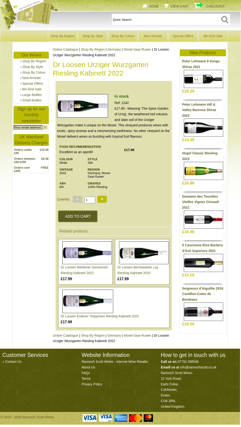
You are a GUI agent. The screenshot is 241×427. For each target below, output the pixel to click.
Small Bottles (32, 100)
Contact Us (13, 361)
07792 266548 (188, 361)
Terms (86, 378)
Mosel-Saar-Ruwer (137, 49)
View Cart (180, 6)
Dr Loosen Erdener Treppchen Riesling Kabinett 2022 (100, 316)
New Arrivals (153, 36)
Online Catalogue (65, 49)
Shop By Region (62, 36)
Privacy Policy (92, 384)
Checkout (215, 6)
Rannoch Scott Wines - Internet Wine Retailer (115, 361)
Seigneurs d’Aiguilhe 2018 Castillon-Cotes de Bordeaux (202, 294)
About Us (88, 367)
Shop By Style (92, 36)
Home (154, 6)
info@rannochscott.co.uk (198, 367)
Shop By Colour (122, 36)
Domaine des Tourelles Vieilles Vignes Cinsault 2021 (200, 202)
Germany (114, 49)
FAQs (86, 373)
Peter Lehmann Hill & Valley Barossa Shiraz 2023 (199, 110)
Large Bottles (32, 95)
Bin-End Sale (213, 36)
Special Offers (183, 36)
